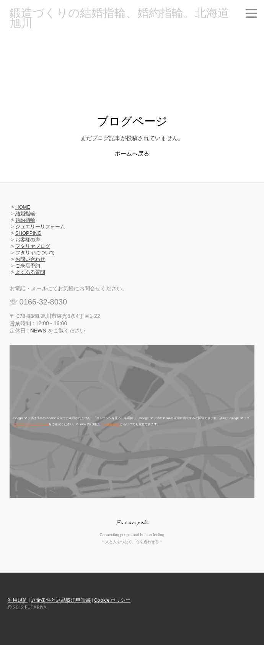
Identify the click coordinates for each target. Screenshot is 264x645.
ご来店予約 (27, 265)
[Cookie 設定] (111, 424)
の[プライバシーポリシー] (31, 424)
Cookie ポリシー (112, 600)
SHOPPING (28, 233)
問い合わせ (32, 259)
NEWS (38, 330)
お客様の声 (27, 239)
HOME (22, 207)
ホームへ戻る (132, 153)
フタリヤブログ (32, 246)
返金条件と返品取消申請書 (61, 600)
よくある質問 (30, 272)
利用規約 (18, 600)
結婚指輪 (25, 213)
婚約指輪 (25, 220)
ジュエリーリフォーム (40, 226)
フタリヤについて (35, 252)
